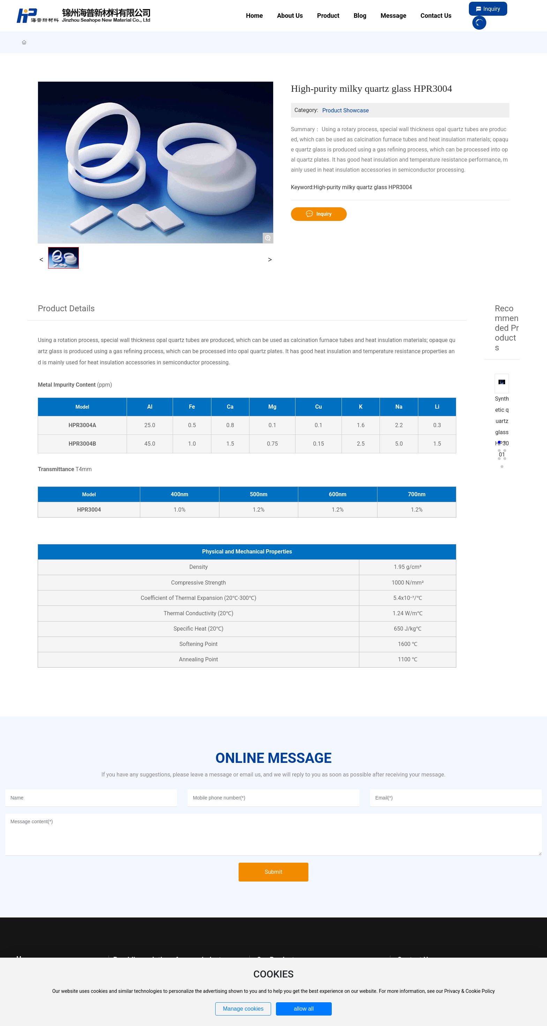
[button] (499, 442)
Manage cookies (243, 1009)
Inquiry (492, 9)
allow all (304, 1009)
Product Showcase (345, 110)
